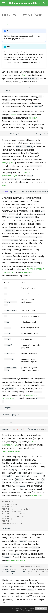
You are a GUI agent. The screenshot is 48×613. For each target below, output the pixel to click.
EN (7, 24)
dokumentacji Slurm (16, 560)
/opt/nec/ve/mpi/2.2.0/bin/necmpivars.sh (25, 191)
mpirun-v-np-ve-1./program (25, 429)
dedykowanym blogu (11, 451)
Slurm (13, 115)
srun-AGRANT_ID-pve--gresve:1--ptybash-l (25, 134)
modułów (33, 118)
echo (4, 163)
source (5, 185)
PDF (25, 39)
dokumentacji (26, 272)
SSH (24, 75)
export (10, 163)
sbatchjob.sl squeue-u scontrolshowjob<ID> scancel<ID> (25, 570)
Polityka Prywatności (23, 611)
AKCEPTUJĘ (41, 608)
